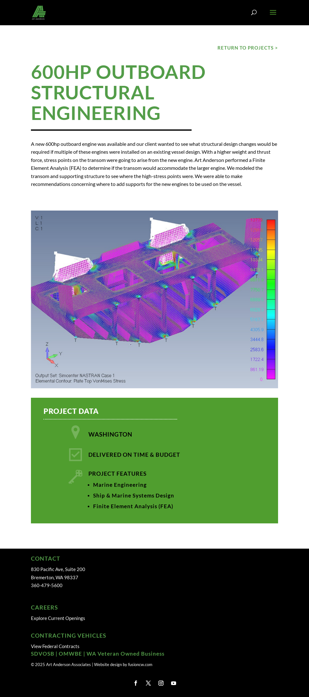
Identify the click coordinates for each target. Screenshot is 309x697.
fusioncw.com (140, 664)
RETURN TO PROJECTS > (247, 48)
